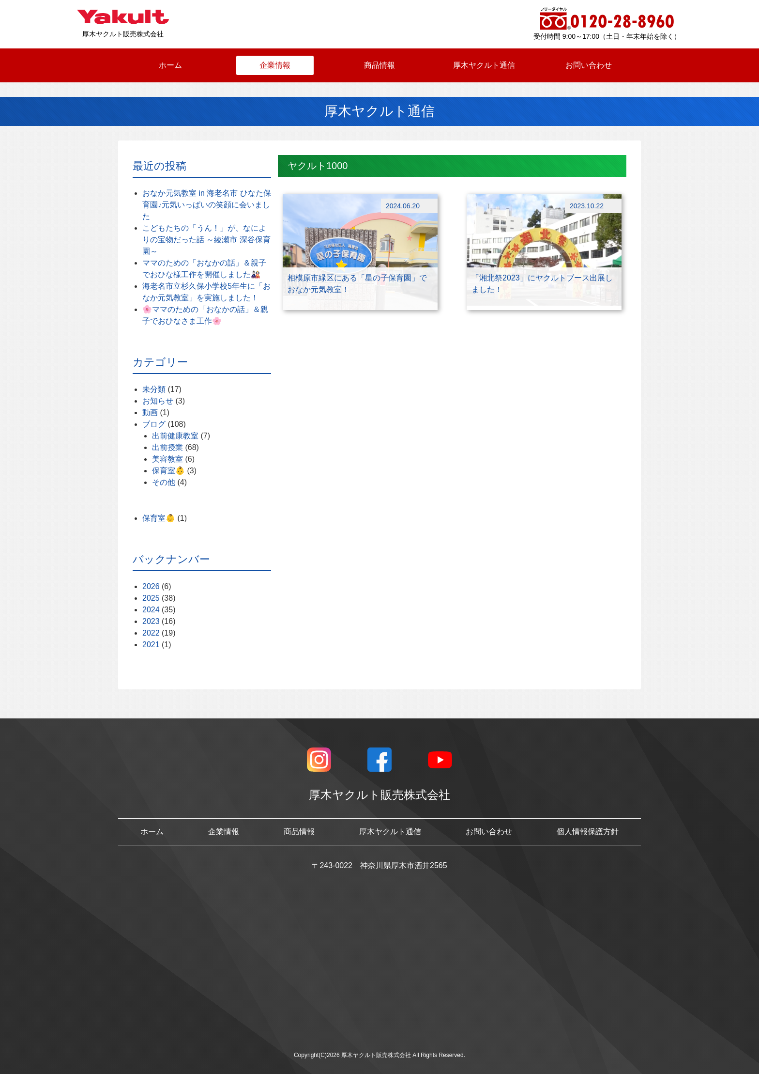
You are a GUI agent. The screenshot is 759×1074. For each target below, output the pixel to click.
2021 (151, 644)
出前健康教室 (175, 436)
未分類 (154, 389)
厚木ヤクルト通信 (484, 65)
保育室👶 (168, 471)
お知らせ (157, 401)
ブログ (154, 424)
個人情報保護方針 (588, 831)
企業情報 (274, 65)
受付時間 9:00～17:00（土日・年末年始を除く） (607, 36)
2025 (151, 598)
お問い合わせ (588, 65)
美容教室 (167, 459)
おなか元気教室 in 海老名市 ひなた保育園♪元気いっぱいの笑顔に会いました (206, 204)
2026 (151, 586)
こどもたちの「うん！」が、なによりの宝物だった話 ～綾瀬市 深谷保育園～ (206, 239)
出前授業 (167, 447)
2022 (151, 633)
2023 (151, 621)
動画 (150, 412)
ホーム (170, 65)
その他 (163, 482)
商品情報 (379, 65)
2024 (151, 610)
